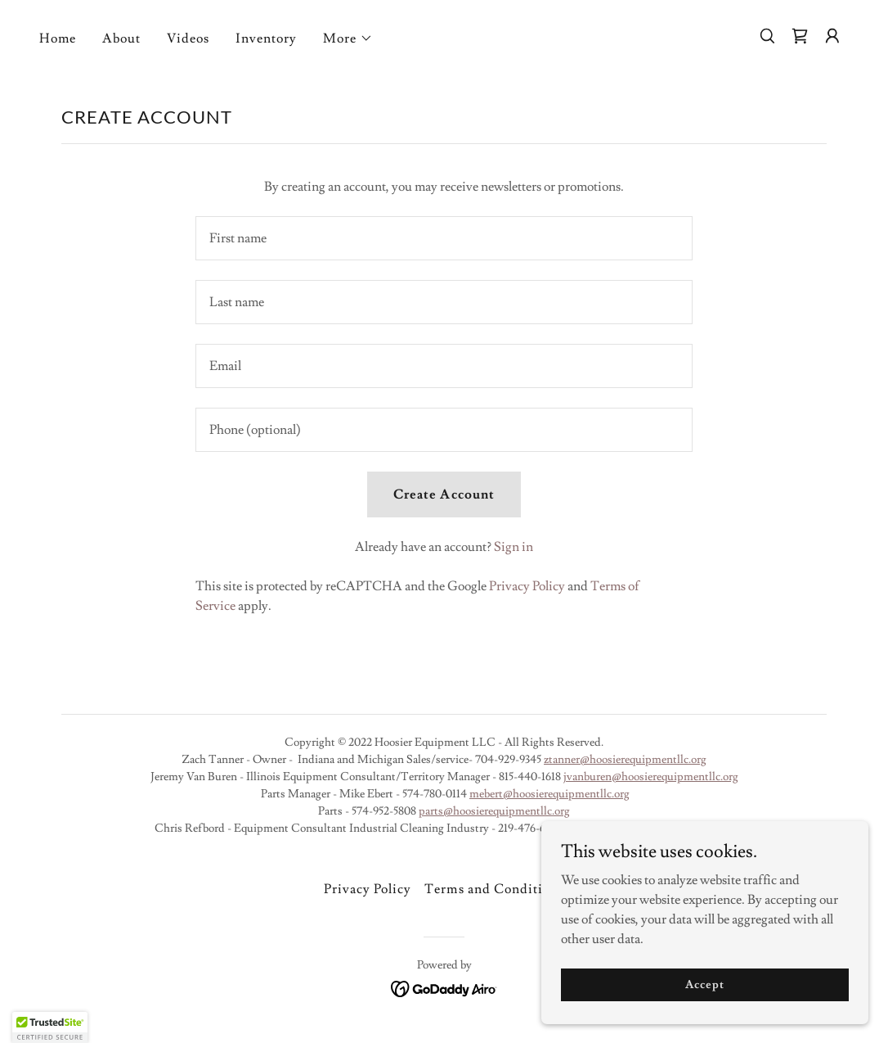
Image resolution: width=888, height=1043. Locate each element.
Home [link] (57, 38)
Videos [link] (188, 38)
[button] (348, 38)
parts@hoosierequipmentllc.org (494, 811)
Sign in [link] (513, 547)
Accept (704, 984)
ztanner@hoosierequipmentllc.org (625, 759)
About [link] (121, 38)
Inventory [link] (266, 38)
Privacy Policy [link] (527, 586)
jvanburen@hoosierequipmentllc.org (650, 777)
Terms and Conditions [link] (493, 889)
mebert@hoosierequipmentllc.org (549, 794)
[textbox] (444, 238)
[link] (799, 36)
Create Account (443, 494)
